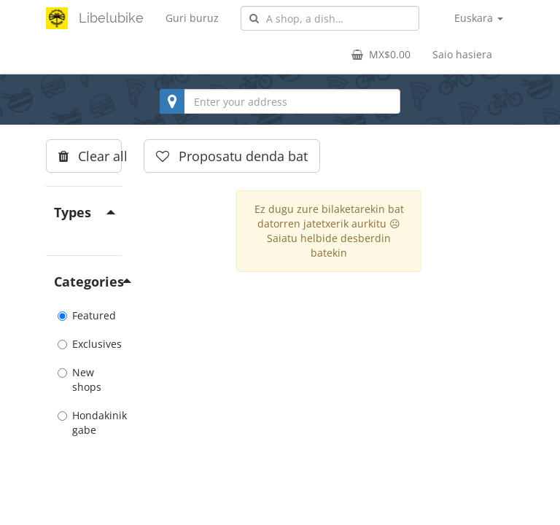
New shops (79, 379)
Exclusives (84, 344)
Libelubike (111, 18)
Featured (84, 315)
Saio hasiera (462, 54)
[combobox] (330, 18)
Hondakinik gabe (84, 422)
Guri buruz (192, 18)
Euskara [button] (478, 18)
